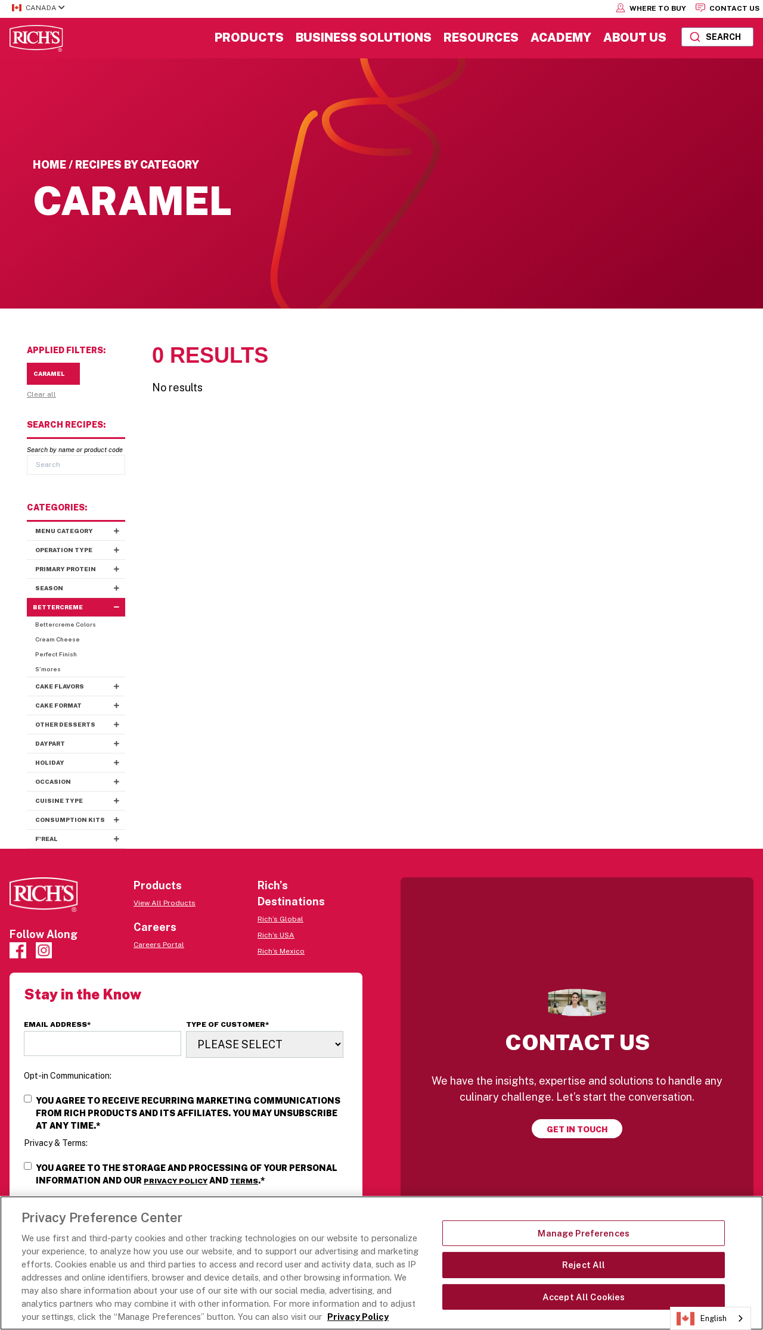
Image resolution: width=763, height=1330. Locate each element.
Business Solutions (364, 37)
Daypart (80, 743)
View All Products (165, 903)
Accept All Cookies (583, 1297)
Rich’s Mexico (281, 951)
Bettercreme (79, 607)
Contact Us (727, 8)
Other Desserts (80, 724)
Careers (155, 927)
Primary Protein (80, 569)
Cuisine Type (80, 801)
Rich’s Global (280, 919)
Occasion (80, 782)
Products (249, 37)
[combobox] (717, 36)
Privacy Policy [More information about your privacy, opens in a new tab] (358, 1317)
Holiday (80, 762)
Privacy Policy (175, 1181)
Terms (244, 1181)
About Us (634, 37)
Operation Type (80, 550)
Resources (481, 37)
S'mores (48, 668)
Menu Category (80, 531)
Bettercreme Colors (65, 624)
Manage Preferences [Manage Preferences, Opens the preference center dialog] (583, 1233)
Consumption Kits (80, 820)
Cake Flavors (80, 686)
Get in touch (577, 1129)
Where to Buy (651, 8)
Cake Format (80, 705)
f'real (80, 839)
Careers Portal (159, 944)
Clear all (41, 394)
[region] (381, 1263)
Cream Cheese (57, 639)
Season (80, 588)
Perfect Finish (56, 654)
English (702, 1319)
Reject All (583, 1265)
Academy (561, 37)
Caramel (53, 373)
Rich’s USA (276, 935)
